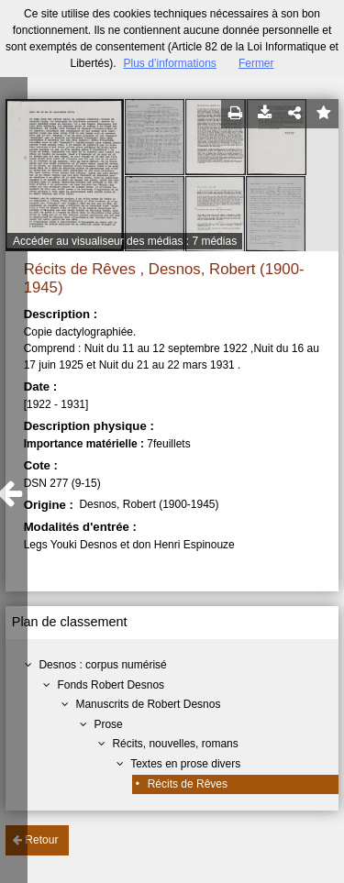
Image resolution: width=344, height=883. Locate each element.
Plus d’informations (169, 63)
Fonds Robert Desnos (110, 685)
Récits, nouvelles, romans (175, 743)
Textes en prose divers (185, 763)
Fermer (256, 63)
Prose (108, 724)
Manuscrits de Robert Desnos (147, 704)
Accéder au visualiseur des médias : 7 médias (125, 241)
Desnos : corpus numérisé (102, 664)
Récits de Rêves (187, 784)
